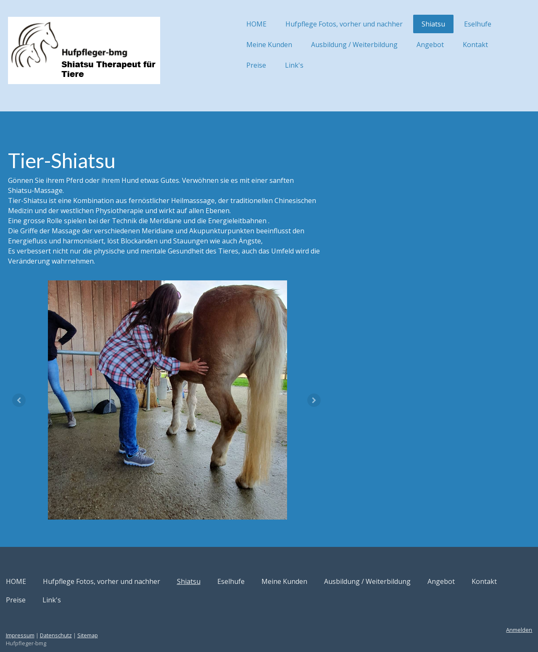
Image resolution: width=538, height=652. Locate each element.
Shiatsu (401, 24)
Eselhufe (445, 24)
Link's (262, 65)
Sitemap (119, 614)
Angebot (398, 44)
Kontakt (443, 44)
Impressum (52, 614)
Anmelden (487, 609)
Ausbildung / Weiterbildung (322, 44)
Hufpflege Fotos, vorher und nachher (312, 24)
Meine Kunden (237, 44)
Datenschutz (88, 614)
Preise (224, 65)
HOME (224, 24)
